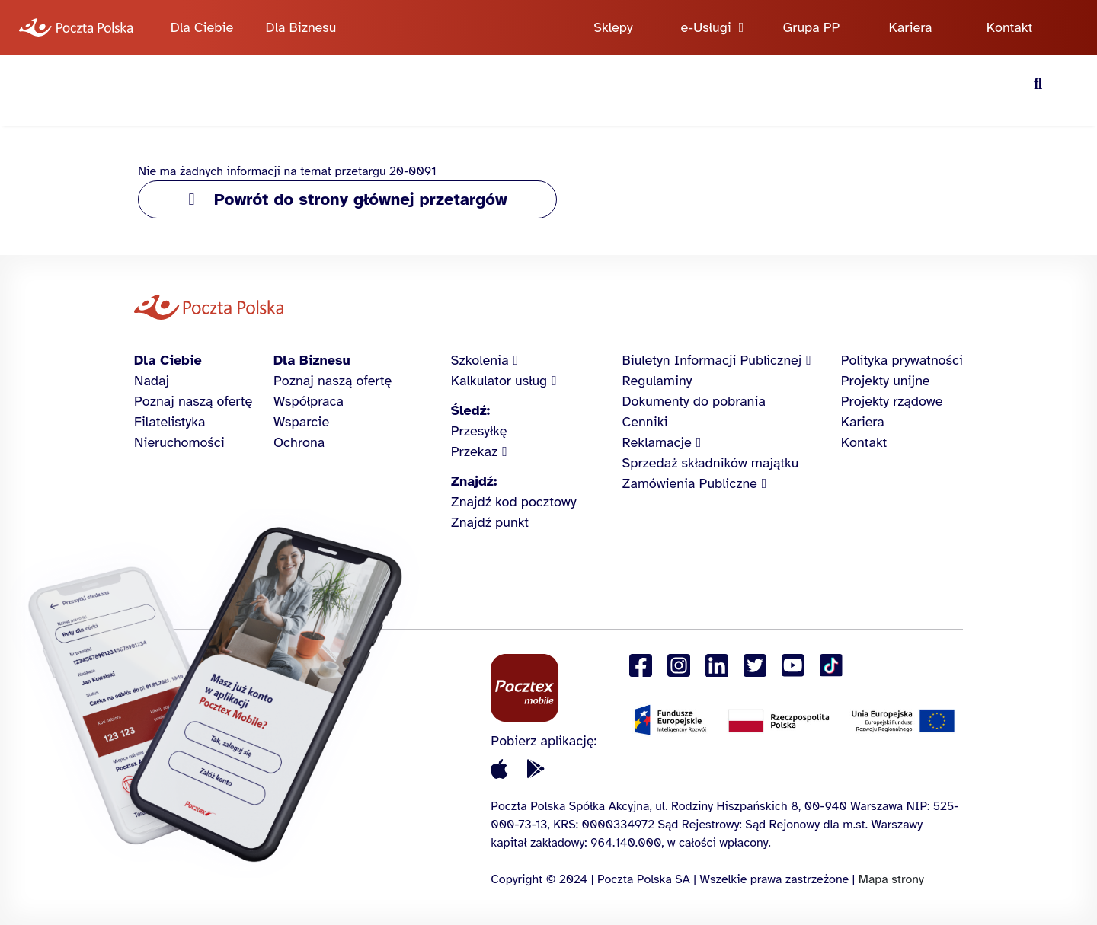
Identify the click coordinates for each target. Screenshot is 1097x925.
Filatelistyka (169, 421)
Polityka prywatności (902, 360)
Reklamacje (657, 442)
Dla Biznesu (301, 27)
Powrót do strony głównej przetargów (360, 199)
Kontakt (1010, 27)
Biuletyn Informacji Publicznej (712, 360)
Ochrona (299, 442)
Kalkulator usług (499, 380)
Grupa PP (811, 27)
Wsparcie (301, 421)
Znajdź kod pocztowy (514, 501)
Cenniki (645, 421)
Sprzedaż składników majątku (710, 463)
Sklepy (612, 27)
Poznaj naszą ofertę (193, 401)
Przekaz (474, 451)
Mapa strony (891, 879)
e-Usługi (706, 27)
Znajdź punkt (490, 522)
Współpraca (308, 401)
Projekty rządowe (892, 401)
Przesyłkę (479, 431)
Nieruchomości (179, 442)
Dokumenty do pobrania (694, 401)
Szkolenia (480, 360)
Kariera (910, 27)
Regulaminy (657, 380)
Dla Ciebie (202, 27)
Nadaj (151, 380)
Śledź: (470, 410)
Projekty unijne (885, 380)
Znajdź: (474, 481)
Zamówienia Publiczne (689, 483)
